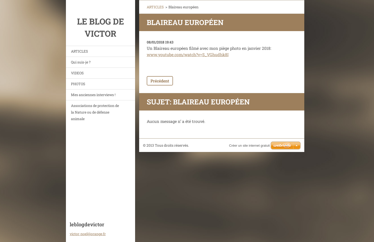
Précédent (160, 80)
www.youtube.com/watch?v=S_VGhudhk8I (188, 54)
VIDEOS (77, 73)
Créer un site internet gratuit (249, 145)
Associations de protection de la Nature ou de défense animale (95, 112)
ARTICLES (79, 51)
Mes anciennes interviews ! (93, 94)
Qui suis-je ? (81, 62)
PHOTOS (78, 83)
